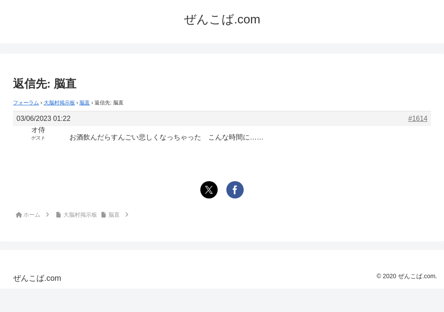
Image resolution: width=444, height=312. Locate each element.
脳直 (84, 103)
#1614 (418, 118)
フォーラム (26, 103)
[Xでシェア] (209, 189)
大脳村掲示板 (59, 103)
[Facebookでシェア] (235, 189)
